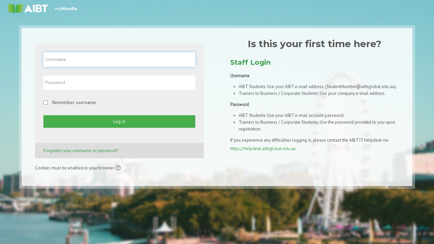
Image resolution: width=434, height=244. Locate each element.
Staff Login (250, 62)
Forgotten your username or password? (80, 151)
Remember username (74, 102)
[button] (119, 168)
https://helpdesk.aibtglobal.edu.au (263, 148)
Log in (119, 121)
